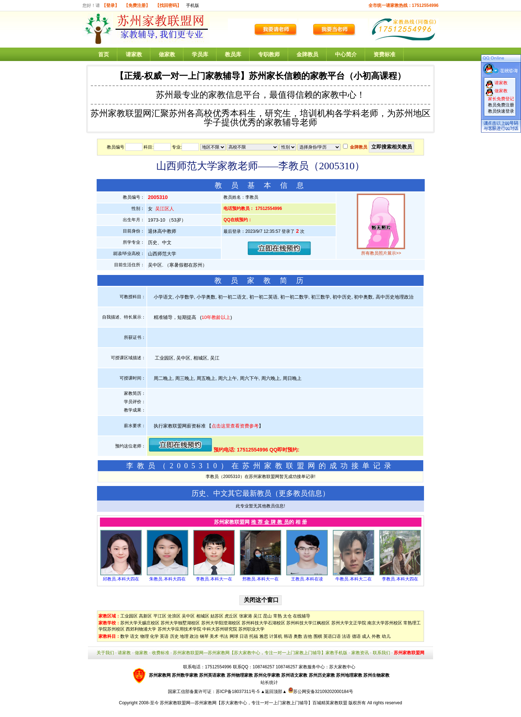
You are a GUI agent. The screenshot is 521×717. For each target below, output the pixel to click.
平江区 (159, 616)
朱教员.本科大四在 (167, 579)
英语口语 (332, 636)
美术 (214, 636)
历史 (174, 636)
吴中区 (188, 616)
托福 (253, 636)
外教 (376, 636)
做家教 (167, 54)
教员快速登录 (501, 111)
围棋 (318, 636)
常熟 (277, 616)
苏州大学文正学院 (348, 622)
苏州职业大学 (251, 629)
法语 (346, 636)
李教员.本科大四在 (400, 579)
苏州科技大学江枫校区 (308, 622)
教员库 (233, 54)
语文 (134, 636)
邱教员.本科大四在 (121, 579)
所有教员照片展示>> (381, 253)
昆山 (267, 616)
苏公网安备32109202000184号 (320, 691)
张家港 (245, 616)
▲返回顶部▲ (273, 691)
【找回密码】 (168, 5)
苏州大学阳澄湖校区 (221, 622)
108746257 (287, 666)
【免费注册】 (137, 5)
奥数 (298, 636)
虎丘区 (231, 616)
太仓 (287, 616)
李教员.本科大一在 (214, 579)
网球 (234, 636)
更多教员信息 (300, 493)
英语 (164, 636)
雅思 (263, 636)
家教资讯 (360, 652)
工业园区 (129, 616)
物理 (144, 636)
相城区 (202, 616)
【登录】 (110, 5)
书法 (223, 636)
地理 (184, 636)
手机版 (192, 5)
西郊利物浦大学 (141, 629)
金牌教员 (307, 54)
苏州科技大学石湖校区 (263, 622)
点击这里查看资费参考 (235, 426)
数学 (124, 636)
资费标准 (384, 54)
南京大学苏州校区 (384, 622)
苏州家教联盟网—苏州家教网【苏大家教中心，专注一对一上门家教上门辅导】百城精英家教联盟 (253, 702)
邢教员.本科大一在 (260, 579)
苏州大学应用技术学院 (179, 629)
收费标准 (160, 652)
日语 (243, 636)
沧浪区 (174, 616)
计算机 (275, 636)
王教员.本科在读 (307, 579)
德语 (356, 636)
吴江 (257, 616)
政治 (194, 636)
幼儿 (386, 636)
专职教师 (269, 54)
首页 (103, 54)
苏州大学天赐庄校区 (139, 622)
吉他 (307, 636)
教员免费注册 (501, 105)
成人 (366, 636)
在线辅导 (301, 616)
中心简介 (346, 54)
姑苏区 (216, 616)
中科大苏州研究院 (219, 629)
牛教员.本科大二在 (353, 579)
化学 (154, 636)
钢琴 (204, 636)
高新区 (145, 616)
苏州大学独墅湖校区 (180, 622)
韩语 (288, 636)
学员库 (200, 54)
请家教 (134, 54)
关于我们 (105, 652)
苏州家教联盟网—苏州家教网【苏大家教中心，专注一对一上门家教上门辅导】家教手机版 (260, 652)
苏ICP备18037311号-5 (238, 691)
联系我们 (381, 652)
